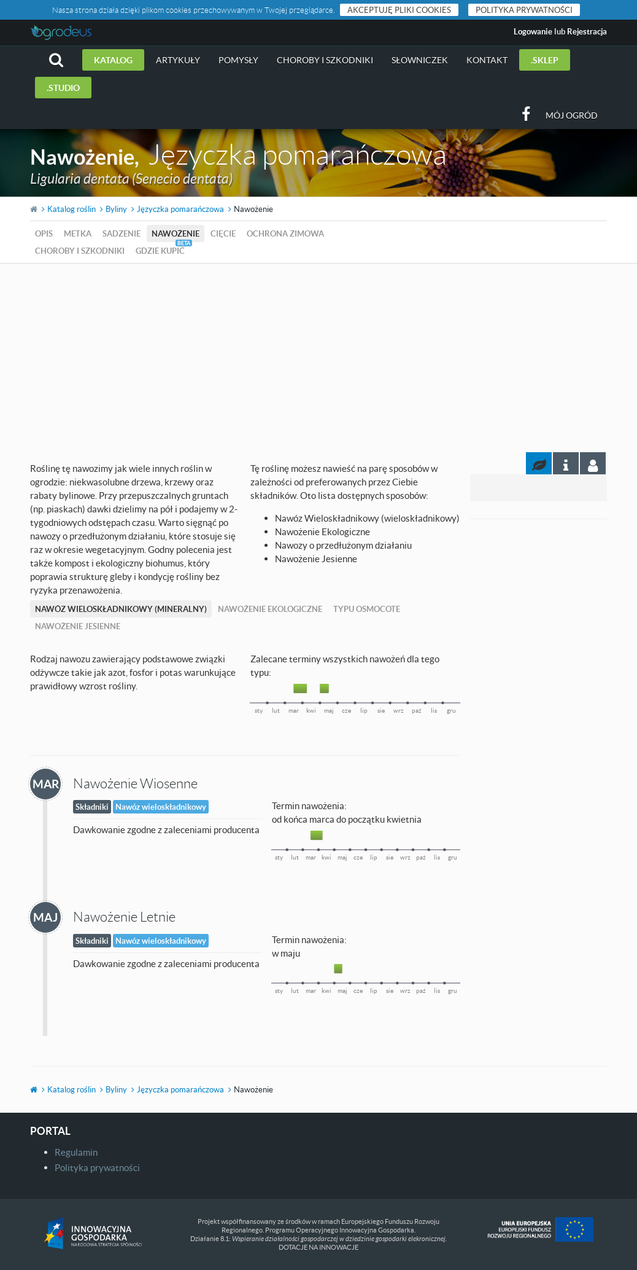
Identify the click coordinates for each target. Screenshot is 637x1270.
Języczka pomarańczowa (180, 209)
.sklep (544, 60)
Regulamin (76, 1152)
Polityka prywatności (524, 10)
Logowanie (533, 31)
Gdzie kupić (160, 251)
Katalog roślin (71, 209)
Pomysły (238, 60)
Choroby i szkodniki (325, 60)
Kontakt (487, 60)
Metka (77, 233)
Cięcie (223, 233)
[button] (56, 60)
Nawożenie (175, 233)
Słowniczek (420, 60)
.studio (63, 87)
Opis (44, 233)
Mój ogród (572, 115)
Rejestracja (587, 31)
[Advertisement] (318, 356)
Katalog (113, 60)
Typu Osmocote (366, 609)
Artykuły (178, 60)
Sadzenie (121, 233)
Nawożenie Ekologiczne (270, 609)
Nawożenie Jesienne (77, 626)
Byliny (116, 209)
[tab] (593, 463)
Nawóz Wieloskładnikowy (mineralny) (121, 609)
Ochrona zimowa (285, 233)
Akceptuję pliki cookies (399, 10)
